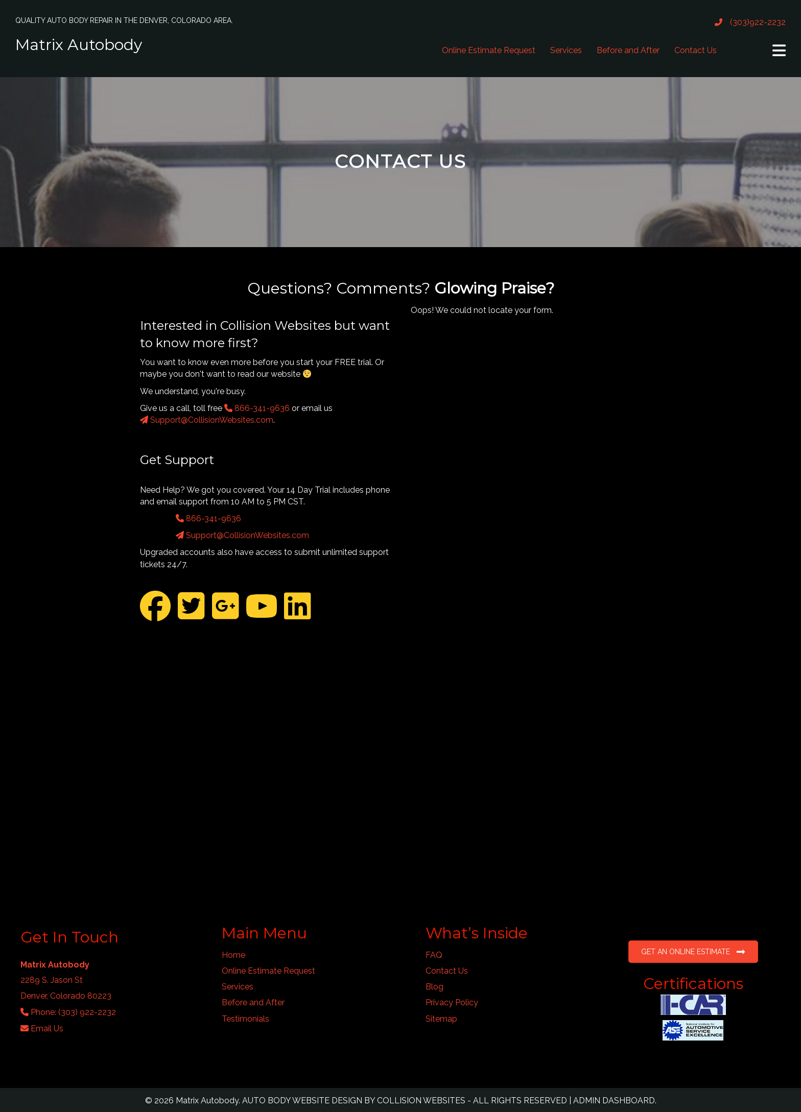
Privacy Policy (452, 1002)
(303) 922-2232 (87, 1012)
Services (566, 50)
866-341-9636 (257, 408)
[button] (779, 50)
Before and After (628, 50)
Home (233, 955)
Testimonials (245, 1019)
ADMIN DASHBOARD (614, 1100)
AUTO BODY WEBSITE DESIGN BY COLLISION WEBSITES (353, 1100)
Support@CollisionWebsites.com (206, 420)
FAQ (434, 955)
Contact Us (695, 50)
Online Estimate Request (488, 50)
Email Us (47, 1028)
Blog (434, 987)
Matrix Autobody (78, 44)
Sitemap (441, 1019)
